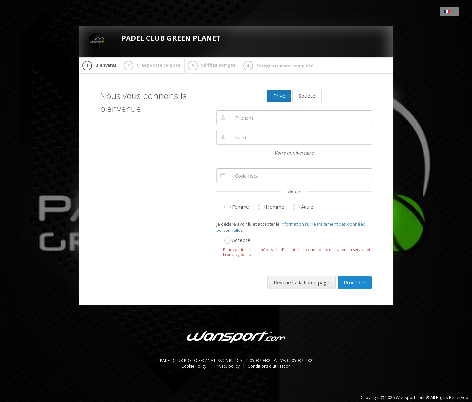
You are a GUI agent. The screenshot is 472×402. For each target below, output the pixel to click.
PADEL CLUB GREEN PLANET (154, 41)
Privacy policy (227, 366)
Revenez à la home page (301, 282)
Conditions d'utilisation (269, 366)
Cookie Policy (194, 366)
